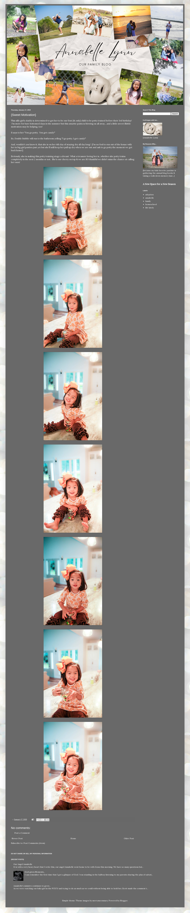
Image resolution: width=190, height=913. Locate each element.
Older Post (129, 838)
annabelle (149, 198)
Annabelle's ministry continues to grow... (31, 886)
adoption (149, 194)
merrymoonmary (100, 900)
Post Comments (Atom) (34, 843)
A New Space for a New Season (159, 184)
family (148, 201)
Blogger (123, 900)
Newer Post (17, 838)
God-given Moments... (35, 872)
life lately (149, 207)
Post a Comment (22, 833)
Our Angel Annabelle (22, 864)
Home (73, 838)
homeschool (151, 204)
